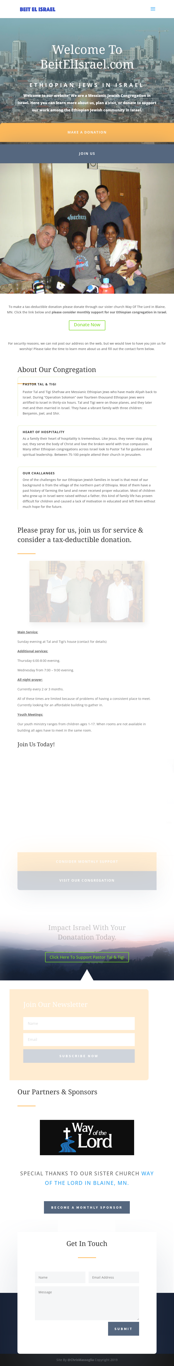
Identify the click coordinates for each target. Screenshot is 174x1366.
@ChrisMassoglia (81, 1360)
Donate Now (87, 325)
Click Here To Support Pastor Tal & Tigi (87, 957)
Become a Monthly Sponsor (87, 1207)
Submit (123, 1328)
